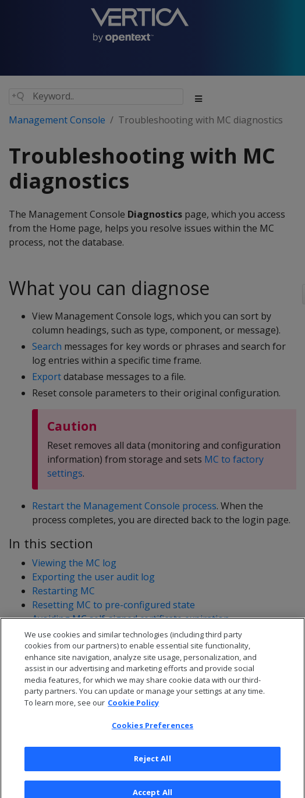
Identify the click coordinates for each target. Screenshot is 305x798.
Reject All (152, 765)
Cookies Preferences (152, 732)
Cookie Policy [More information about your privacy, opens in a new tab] (133, 709)
